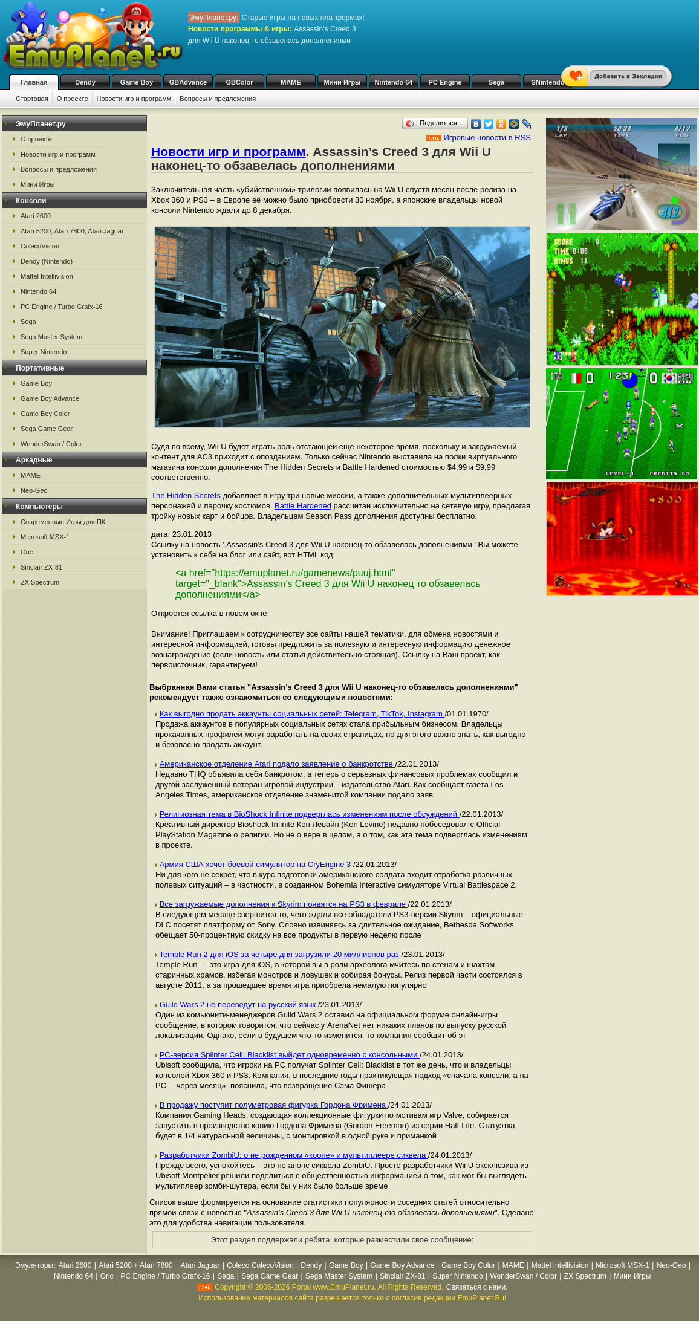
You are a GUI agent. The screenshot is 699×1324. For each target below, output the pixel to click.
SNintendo (548, 82)
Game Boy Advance (50, 398)
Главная (34, 82)
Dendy (85, 82)
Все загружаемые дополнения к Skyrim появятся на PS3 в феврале (284, 904)
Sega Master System (51, 336)
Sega (496, 82)
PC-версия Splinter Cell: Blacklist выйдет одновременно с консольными (290, 1054)
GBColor (239, 82)
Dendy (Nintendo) (47, 261)
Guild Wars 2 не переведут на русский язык (239, 1004)
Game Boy (136, 82)
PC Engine (444, 82)
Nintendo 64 (394, 82)
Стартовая (32, 98)
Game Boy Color (45, 413)
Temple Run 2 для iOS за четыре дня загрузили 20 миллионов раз (280, 954)
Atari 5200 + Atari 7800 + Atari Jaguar (159, 1265)
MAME (291, 82)
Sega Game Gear (47, 428)
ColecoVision (40, 246)
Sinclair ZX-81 (41, 567)
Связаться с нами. (477, 1287)
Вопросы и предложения (218, 98)
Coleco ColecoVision (260, 1265)
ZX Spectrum (40, 582)
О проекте (72, 98)
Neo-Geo (34, 490)
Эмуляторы (34, 1265)
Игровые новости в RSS (487, 137)
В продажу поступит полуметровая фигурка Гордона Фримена (274, 1104)
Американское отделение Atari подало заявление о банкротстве (277, 763)
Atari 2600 (36, 215)
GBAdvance (188, 82)
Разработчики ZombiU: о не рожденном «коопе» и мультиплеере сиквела (294, 1155)
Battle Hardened (303, 505)
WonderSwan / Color (51, 443)
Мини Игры (342, 82)
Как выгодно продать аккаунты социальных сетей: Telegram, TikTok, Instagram (302, 713)
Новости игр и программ (134, 98)
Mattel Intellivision (47, 276)
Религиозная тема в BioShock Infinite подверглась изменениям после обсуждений (310, 814)
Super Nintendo (44, 351)
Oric (27, 552)
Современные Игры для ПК (63, 521)
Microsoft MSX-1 (45, 536)
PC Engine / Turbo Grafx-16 (62, 306)
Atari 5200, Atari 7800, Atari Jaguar (72, 231)
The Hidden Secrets (186, 495)
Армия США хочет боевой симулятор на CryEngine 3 (256, 864)
